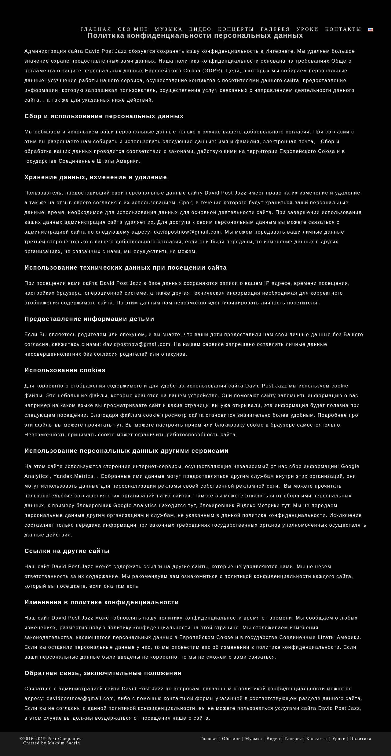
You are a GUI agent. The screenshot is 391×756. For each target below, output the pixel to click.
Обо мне (231, 738)
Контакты (317, 738)
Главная (209, 738)
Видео (273, 738)
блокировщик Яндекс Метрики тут (244, 505)
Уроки (338, 738)
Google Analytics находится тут (154, 505)
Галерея (293, 738)
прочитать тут (103, 424)
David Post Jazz (54, 9)
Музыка (253, 738)
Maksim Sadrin (64, 743)
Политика (360, 738)
